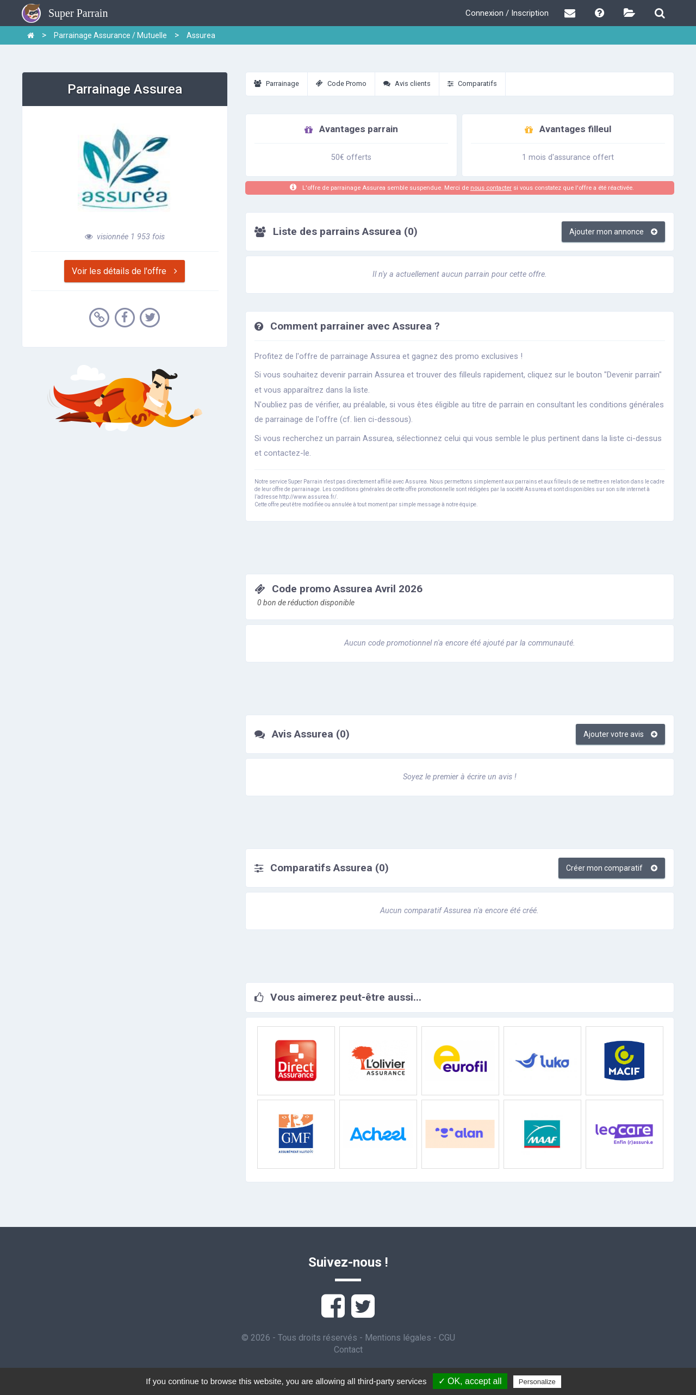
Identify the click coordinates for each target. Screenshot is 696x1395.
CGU (447, 1337)
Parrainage (276, 83)
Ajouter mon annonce (613, 231)
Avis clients (407, 83)
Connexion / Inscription (507, 13)
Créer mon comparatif (611, 868)
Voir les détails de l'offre (124, 271)
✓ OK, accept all (470, 1381)
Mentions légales (398, 1337)
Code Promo (341, 83)
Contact (348, 1349)
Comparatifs (472, 83)
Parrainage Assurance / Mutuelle (110, 35)
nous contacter (491, 187)
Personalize (537, 1382)
